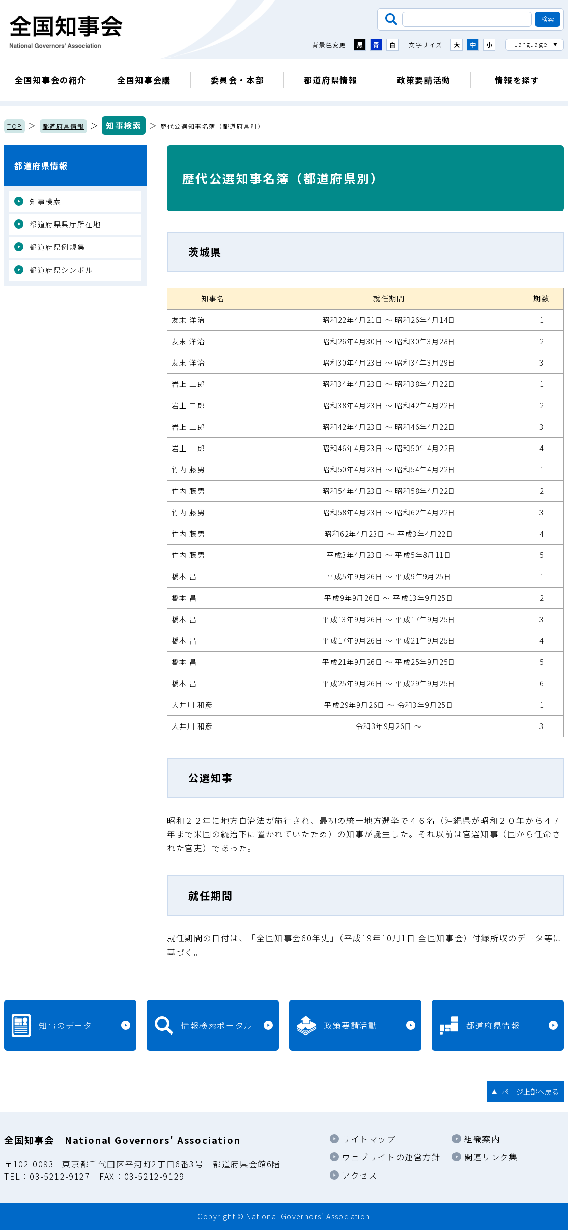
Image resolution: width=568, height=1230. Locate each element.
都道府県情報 (331, 80)
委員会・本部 (238, 80)
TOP (14, 126)
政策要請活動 (424, 80)
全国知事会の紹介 (51, 80)
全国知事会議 (144, 80)
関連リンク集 (491, 1157)
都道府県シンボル (61, 270)
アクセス (359, 1175)
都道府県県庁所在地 (65, 224)
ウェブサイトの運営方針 (391, 1157)
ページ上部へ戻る (530, 1091)
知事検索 (123, 125)
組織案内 (482, 1139)
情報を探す (517, 80)
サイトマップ (369, 1139)
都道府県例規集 (57, 247)
